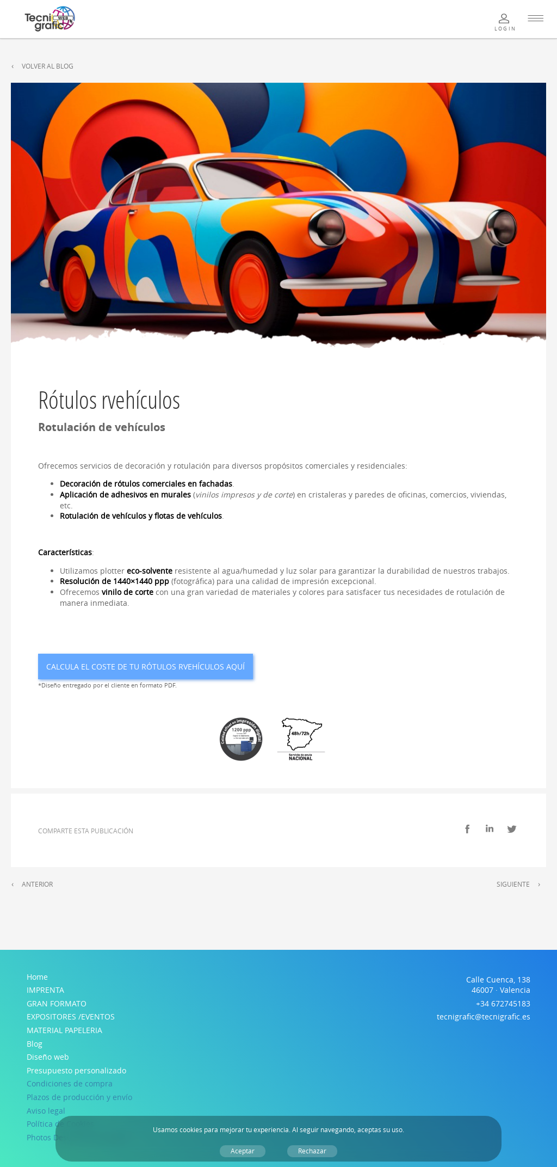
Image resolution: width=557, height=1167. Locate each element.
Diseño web (48, 1057)
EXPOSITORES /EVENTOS (71, 1016)
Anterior (37, 884)
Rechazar (312, 1151)
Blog (34, 1044)
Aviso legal (46, 1110)
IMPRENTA (45, 990)
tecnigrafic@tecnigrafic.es (483, 1016)
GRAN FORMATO (56, 1003)
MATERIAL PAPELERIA (64, 1030)
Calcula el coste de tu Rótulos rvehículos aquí (145, 666)
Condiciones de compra (70, 1083)
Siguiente (513, 884)
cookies (191, 1130)
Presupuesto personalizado (76, 1070)
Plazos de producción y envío (79, 1097)
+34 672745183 (503, 1003)
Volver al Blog (47, 66)
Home (37, 977)
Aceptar (243, 1151)
